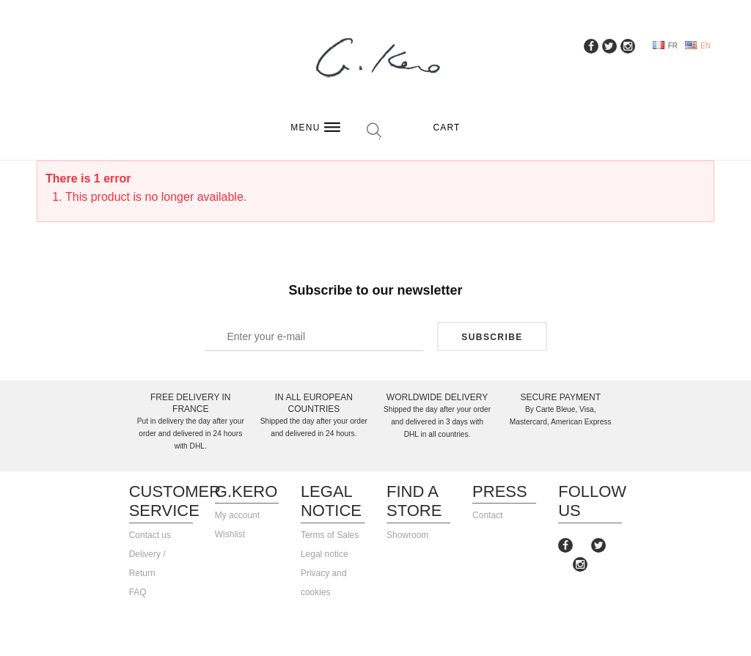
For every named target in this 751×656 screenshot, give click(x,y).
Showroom (407, 535)
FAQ (138, 592)
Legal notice (324, 554)
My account (237, 515)
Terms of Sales (330, 535)
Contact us (150, 535)
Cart (446, 127)
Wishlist (230, 534)
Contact (487, 515)
